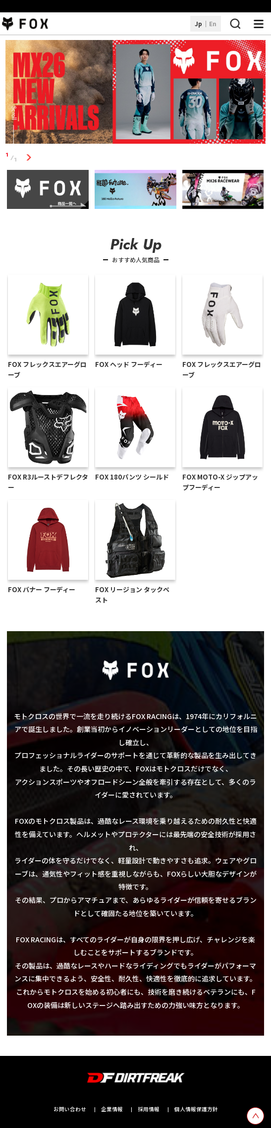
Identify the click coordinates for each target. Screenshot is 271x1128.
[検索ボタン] (235, 24)
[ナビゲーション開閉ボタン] (259, 24)
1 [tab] (28, 157)
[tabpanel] (135, 93)
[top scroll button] (255, 1116)
